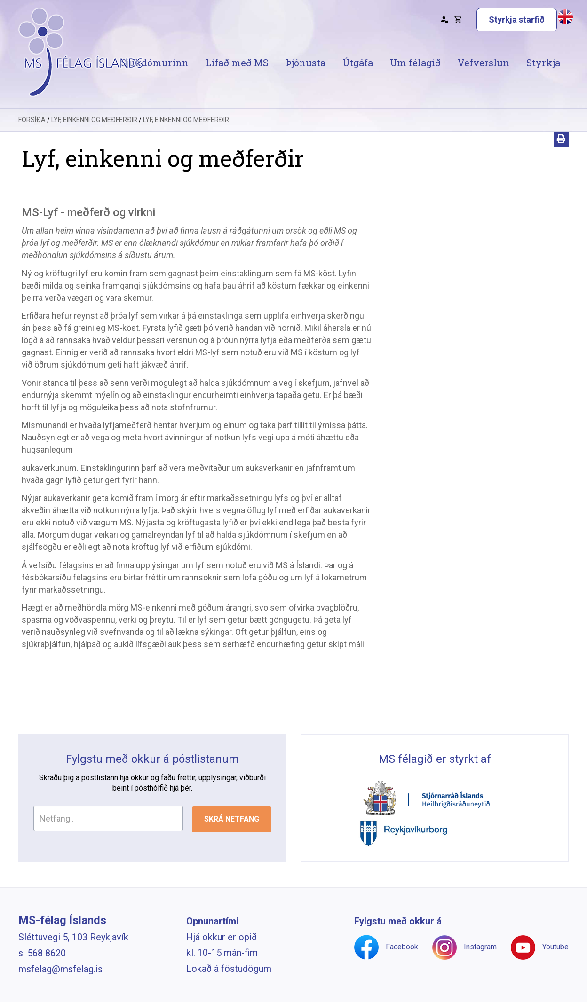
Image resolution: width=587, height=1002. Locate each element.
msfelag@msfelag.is (60, 969)
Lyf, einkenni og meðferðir (94, 120)
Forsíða (32, 120)
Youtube (555, 946)
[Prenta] (561, 139)
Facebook (402, 946)
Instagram (480, 946)
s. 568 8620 (42, 953)
